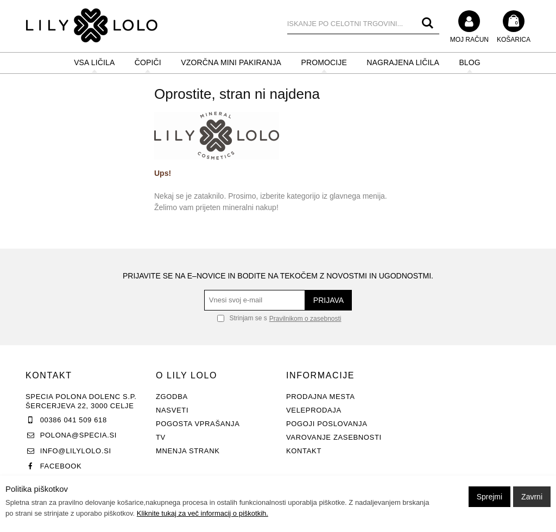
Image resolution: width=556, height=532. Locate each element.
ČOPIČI (148, 62)
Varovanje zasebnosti (334, 437)
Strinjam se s (242, 318)
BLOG (469, 62)
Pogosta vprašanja (198, 424)
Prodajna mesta (320, 396)
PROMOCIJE (324, 62)
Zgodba (172, 396)
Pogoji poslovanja (327, 424)
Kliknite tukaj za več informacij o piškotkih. (202, 513)
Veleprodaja (314, 410)
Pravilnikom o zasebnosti (305, 318)
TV (161, 437)
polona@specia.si (78, 435)
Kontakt (303, 451)
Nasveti (172, 410)
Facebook (61, 466)
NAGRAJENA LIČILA (403, 62)
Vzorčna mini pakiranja (231, 62)
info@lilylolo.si (75, 451)
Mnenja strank (188, 451)
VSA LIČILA (94, 62)
